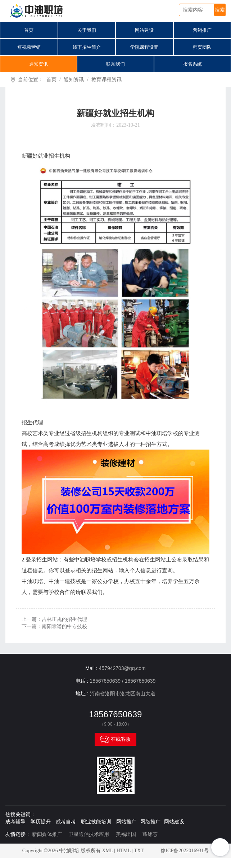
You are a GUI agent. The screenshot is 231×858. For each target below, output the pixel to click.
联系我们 (115, 64)
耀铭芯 (150, 834)
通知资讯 (38, 64)
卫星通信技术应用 (89, 834)
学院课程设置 (144, 47)
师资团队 (202, 47)
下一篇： (54, 626)
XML (107, 850)
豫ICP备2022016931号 (184, 850)
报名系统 (192, 64)
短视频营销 (29, 47)
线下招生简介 (87, 47)
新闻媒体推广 (47, 834)
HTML (124, 850)
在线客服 (115, 739)
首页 (28, 30)
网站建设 (144, 30)
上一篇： (54, 619)
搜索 (220, 10)
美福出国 (126, 834)
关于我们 (86, 30)
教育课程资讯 (106, 79)
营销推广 (202, 30)
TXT (139, 850)
